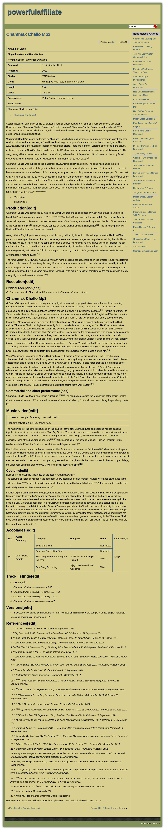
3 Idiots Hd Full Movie (143, 234)
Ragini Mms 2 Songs (143, 188)
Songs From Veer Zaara (144, 192)
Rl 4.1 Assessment (142, 99)
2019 (157, 823)
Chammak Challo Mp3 (28, 34)
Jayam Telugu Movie (142, 153)
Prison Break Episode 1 (144, 119)
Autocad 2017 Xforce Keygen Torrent (108, 808)
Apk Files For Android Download (25, 808)
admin (113, 42)
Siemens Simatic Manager (145, 251)
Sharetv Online (140, 246)
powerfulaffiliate (34, 12)
